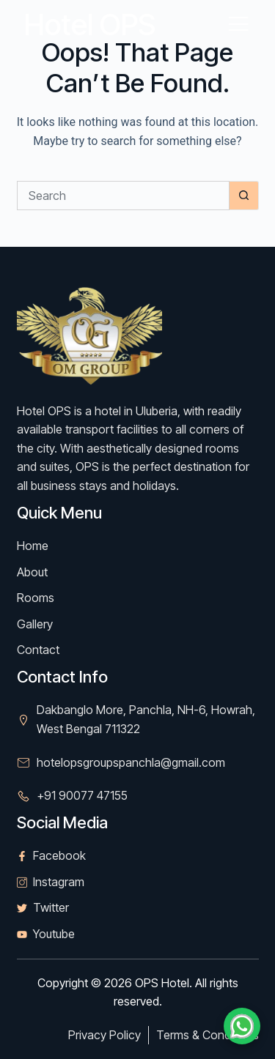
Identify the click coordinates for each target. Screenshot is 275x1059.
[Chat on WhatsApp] (242, 1026)
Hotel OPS (89, 24)
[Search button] (244, 195)
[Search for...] (123, 195)
